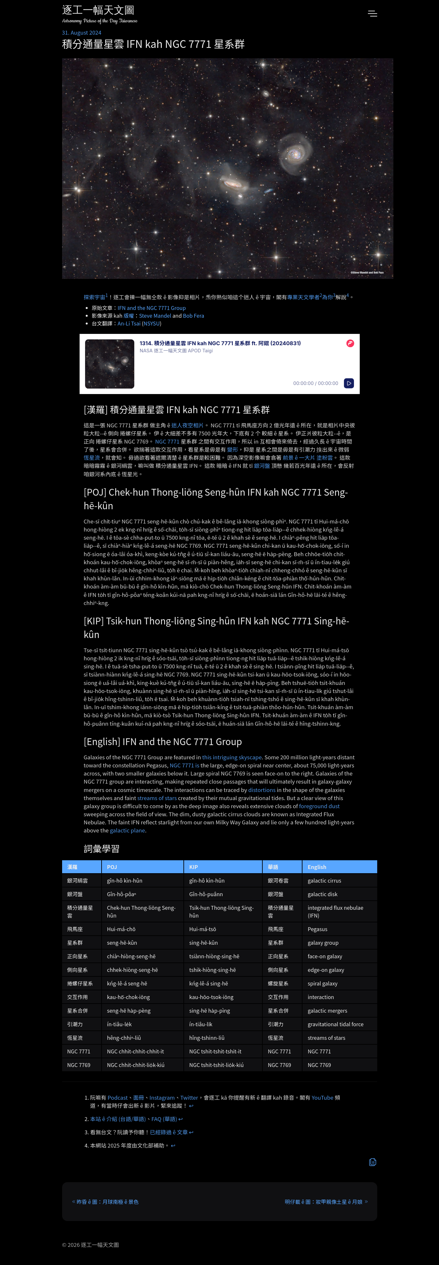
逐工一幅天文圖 (98, 11)
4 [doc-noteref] (347, 295)
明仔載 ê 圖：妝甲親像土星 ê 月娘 (323, 1201)
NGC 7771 (167, 441)
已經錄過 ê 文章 (169, 1132)
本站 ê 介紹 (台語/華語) (118, 1119)
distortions (261, 790)
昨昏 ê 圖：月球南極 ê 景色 (108, 1201)
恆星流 (92, 457)
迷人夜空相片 (187, 425)
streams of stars (157, 798)
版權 (129, 315)
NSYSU (152, 323)
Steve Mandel (155, 315)
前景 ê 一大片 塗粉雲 (308, 457)
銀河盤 (262, 465)
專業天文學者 (303, 297)
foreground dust (319, 806)
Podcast (118, 1097)
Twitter (189, 1097)
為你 (327, 297)
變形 (232, 449)
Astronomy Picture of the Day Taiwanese (99, 20)
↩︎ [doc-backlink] (191, 1105)
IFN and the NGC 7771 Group (152, 308)
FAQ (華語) (164, 1119)
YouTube (323, 1097)
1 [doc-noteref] (106, 295)
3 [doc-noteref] (334, 295)
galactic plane (127, 830)
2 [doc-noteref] (321, 295)
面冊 (138, 1097)
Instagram (162, 1097)
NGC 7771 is (184, 765)
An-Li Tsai (129, 323)
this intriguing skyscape (232, 757)
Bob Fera (193, 315)
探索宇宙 (94, 297)
